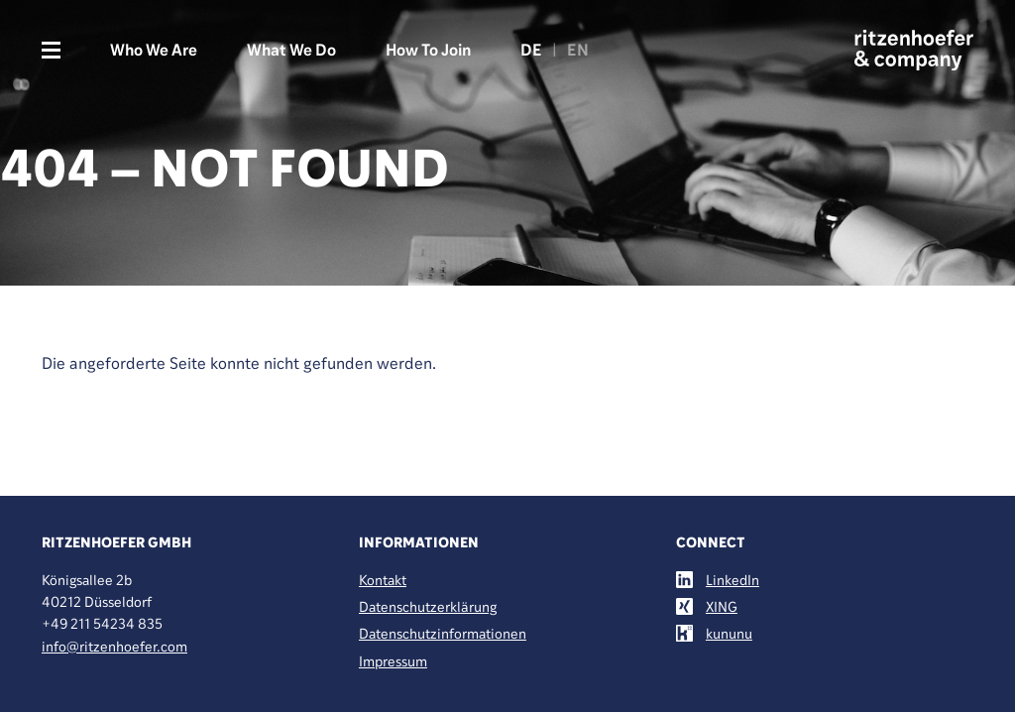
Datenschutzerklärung (428, 606)
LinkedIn (732, 579)
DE (531, 50)
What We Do (291, 50)
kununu (729, 633)
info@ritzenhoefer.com (114, 646)
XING (721, 606)
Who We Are (153, 50)
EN (578, 50)
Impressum (393, 661)
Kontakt (382, 579)
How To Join (428, 50)
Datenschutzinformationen (442, 633)
